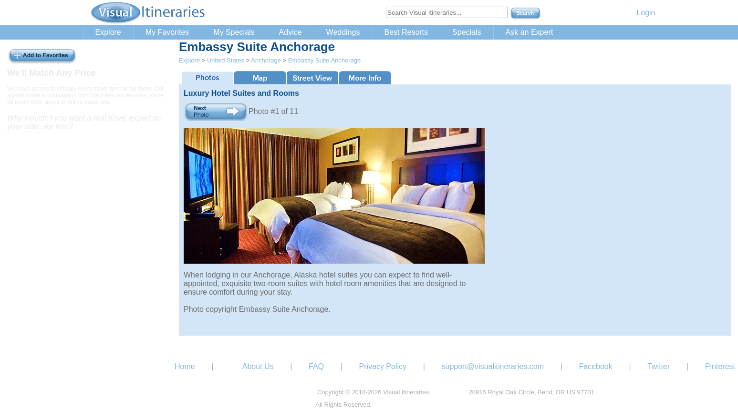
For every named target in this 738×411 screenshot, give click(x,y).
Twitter (658, 366)
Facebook (595, 366)
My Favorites (167, 32)
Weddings (343, 32)
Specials (466, 32)
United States (225, 60)
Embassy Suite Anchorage (324, 60)
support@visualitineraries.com (492, 366)
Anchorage (266, 60)
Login (645, 13)
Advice (290, 32)
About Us (258, 366)
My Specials (233, 32)
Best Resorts (406, 32)
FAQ (316, 366)
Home (185, 366)
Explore (108, 32)
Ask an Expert (529, 32)
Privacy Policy (382, 366)
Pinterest (720, 366)
